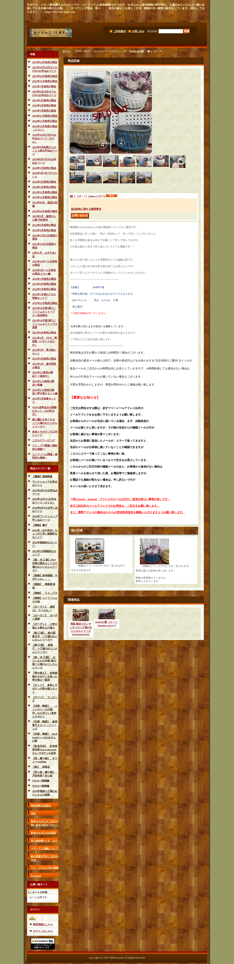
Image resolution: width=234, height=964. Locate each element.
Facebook (36, 875)
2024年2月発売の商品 (44, 181)
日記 (33, 813)
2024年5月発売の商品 (44, 168)
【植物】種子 (39, 525)
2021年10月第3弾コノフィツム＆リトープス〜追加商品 (44, 312)
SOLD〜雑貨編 (40, 785)
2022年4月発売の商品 (44, 283)
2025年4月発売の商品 (44, 105)
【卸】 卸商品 (41, 766)
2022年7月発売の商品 (44, 278)
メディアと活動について (44, 848)
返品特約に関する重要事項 (86, 209)
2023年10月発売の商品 (44, 211)
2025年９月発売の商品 (44, 81)
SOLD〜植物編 (40, 780)
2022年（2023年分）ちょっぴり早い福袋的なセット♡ (44, 534)
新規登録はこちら (43, 924)
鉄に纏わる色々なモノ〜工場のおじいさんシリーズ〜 (44, 423)
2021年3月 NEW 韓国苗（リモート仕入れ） (44, 341)
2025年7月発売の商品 (44, 86)
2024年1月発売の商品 (44, 187)
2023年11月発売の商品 (44, 197)
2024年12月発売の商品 (44, 115)
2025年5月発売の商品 (44, 100)
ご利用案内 (119, 31)
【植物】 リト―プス (44, 593)
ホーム (66, 51)
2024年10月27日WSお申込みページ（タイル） (44, 138)
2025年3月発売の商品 (44, 110)
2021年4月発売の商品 (44, 332)
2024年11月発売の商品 (44, 121)
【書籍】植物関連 (42, 476)
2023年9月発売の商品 (44, 225)
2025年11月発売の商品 (44, 62)
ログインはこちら (43, 931)
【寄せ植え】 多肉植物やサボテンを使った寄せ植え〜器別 (44, 676)
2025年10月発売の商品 (44, 76)
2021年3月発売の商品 (44, 358)
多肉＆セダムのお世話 (43, 832)
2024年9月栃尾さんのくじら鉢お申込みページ (44, 151)
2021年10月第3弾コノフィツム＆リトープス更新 (44, 324)
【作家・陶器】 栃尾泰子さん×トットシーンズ (44, 725)
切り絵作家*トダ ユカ (44, 840)
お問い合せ (138, 31)
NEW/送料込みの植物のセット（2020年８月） (44, 411)
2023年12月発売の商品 (44, 192)
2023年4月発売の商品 (44, 230)
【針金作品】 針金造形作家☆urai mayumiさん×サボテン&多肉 (44, 750)
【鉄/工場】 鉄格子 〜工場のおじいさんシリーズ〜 (44, 649)
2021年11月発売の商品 (46, 303)
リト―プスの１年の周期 (44, 867)
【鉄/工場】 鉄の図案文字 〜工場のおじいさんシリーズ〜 (44, 636)
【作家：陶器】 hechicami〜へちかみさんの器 (44, 737)
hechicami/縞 (137, 51)
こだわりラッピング (43, 440)
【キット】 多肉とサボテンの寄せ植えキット (44, 689)
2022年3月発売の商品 (44, 289)
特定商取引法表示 (41, 805)
